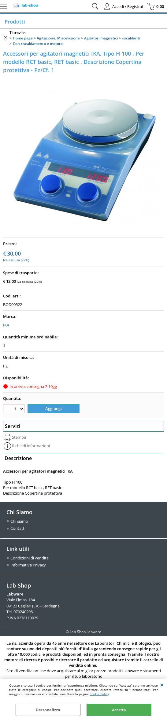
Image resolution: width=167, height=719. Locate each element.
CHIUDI (162, 685)
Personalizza (48, 710)
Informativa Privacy (28, 565)
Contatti (17, 528)
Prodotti (14, 21)
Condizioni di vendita (29, 558)
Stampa (19, 437)
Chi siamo (19, 521)
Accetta (119, 710)
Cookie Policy (99, 694)
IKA (6, 325)
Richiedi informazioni (31, 445)
